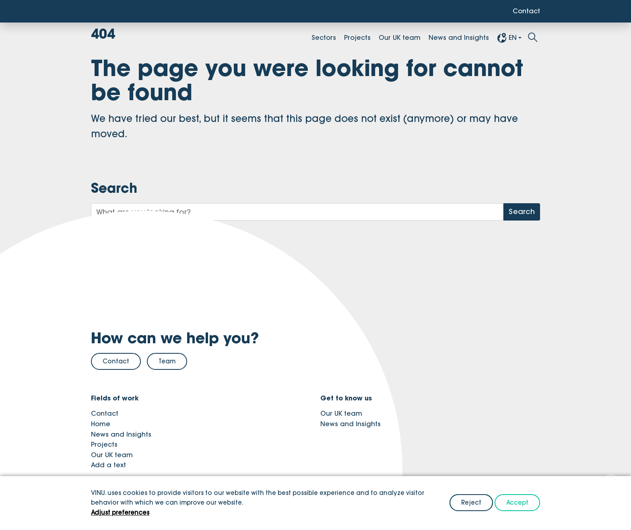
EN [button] (507, 38)
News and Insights (459, 37)
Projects (357, 37)
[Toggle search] (533, 37)
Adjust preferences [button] (120, 512)
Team (167, 361)
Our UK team (400, 37)
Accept (517, 502)
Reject (471, 502)
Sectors (323, 37)
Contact (526, 11)
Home (100, 424)
